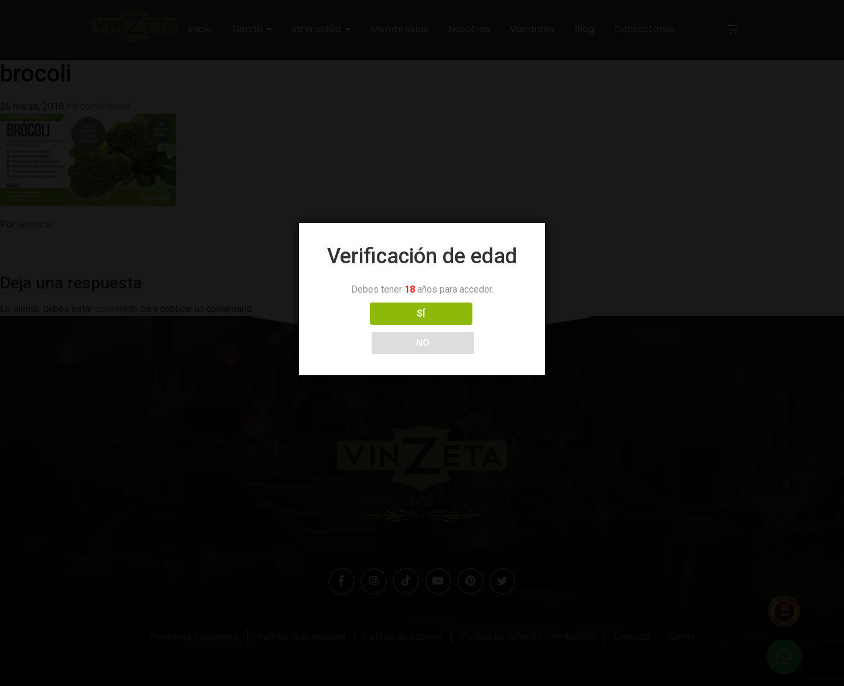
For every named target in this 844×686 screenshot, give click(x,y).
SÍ (370, 328)
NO (474, 328)
